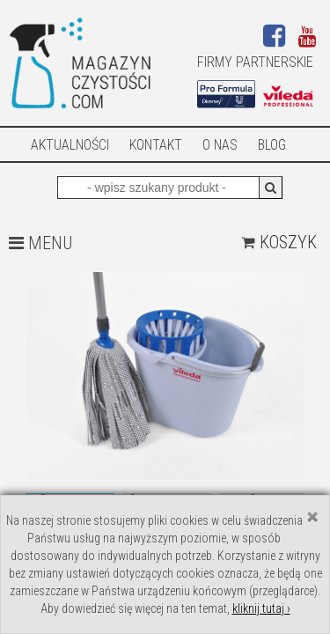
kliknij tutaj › (261, 608)
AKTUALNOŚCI (70, 144)
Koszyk (279, 242)
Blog (272, 144)
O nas (220, 144)
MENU (40, 243)
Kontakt (155, 144)
